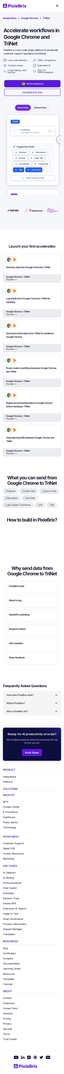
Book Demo (32, 752)
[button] (57, 5)
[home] (16, 6)
